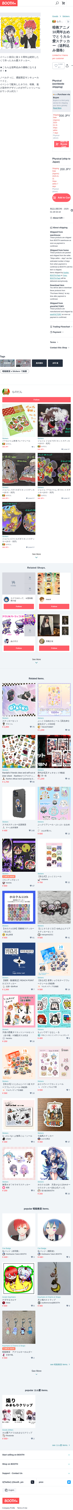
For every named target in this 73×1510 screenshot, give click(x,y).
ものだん (17, 391)
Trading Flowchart (61, 327)
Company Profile (8, 1508)
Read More (57, 108)
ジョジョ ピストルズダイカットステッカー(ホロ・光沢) (18, 540)
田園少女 (49, 641)
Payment (57, 332)
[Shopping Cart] (63, 3)
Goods (55, 16)
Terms (53, 342)
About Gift (58, 218)
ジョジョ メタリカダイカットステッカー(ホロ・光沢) (18, 491)
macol (48, 599)
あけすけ (14, 641)
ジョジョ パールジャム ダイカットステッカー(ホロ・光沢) (54, 491)
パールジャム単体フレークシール (16, 441)
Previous (4, 32)
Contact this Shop (58, 347)
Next (36, 32)
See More (36, 661)
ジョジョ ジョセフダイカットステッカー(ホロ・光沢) (54, 442)
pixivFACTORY (55, 314)
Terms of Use (22, 1508)
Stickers (66, 16)
